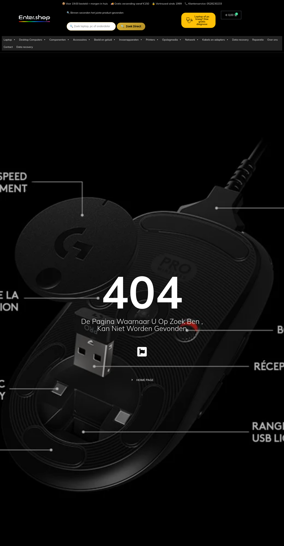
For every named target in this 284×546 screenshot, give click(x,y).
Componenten (59, 39)
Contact (8, 47)
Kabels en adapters (215, 39)
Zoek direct (142, 26)
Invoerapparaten (130, 39)
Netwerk (192, 39)
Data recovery (240, 39)
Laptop (10, 39)
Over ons (272, 39)
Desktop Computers (32, 39)
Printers (152, 39)
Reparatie (258, 39)
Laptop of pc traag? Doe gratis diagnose (197, 20)
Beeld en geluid (105, 39)
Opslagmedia (171, 39)
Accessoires (81, 39)
